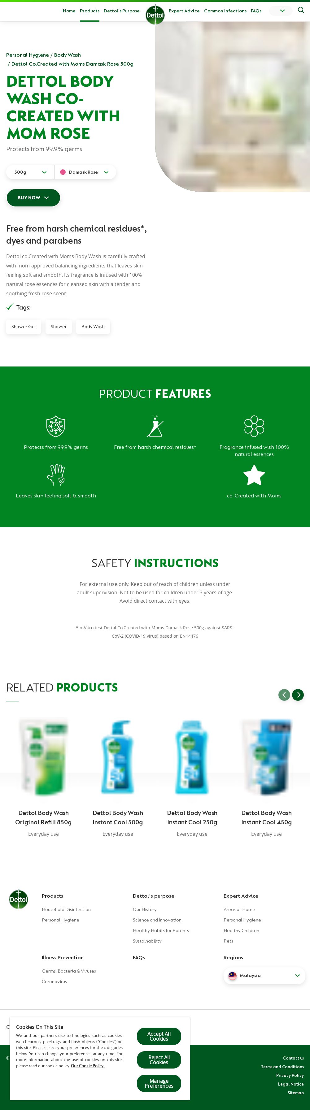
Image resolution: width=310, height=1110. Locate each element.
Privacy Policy (290, 1075)
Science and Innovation (157, 920)
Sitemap (296, 1092)
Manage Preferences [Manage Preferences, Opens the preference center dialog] (159, 1083)
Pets (228, 941)
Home (69, 11)
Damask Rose (83, 172)
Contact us (293, 1058)
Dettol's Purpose (122, 11)
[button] (264, 975)
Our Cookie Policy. (88, 1066)
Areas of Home (239, 909)
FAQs (256, 11)
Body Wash (67, 55)
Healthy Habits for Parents (161, 930)
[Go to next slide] (298, 695)
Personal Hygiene (27, 55)
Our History (145, 909)
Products (52, 896)
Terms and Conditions (282, 1066)
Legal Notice (291, 1084)
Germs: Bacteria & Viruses (69, 971)
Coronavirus (54, 981)
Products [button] (89, 11)
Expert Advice (184, 11)
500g (20, 172)
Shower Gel (23, 326)
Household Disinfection (66, 909)
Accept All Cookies (159, 1036)
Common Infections (225, 11)
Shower (59, 326)
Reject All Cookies (159, 1060)
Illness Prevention (63, 957)
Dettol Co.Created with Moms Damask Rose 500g (72, 64)
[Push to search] (301, 11)
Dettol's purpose (153, 896)
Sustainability (147, 941)
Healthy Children (241, 930)
